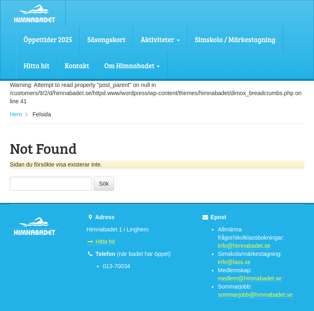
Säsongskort (106, 39)
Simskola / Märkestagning (235, 39)
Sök (104, 183)
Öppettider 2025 (48, 39)
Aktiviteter (160, 39)
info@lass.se (234, 262)
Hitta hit (37, 65)
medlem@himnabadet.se (250, 278)
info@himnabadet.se (244, 245)
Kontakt (77, 65)
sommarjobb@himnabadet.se (255, 294)
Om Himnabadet (132, 65)
